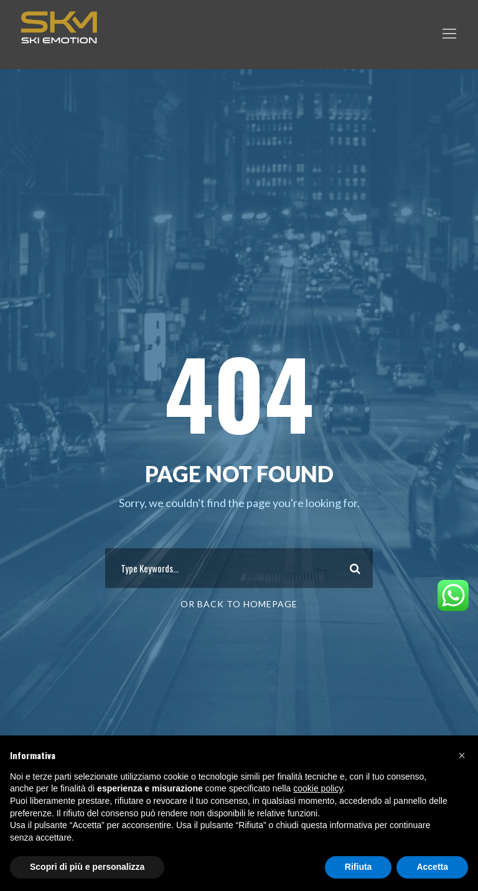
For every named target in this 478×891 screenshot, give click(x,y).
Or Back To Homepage (239, 604)
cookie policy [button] (317, 788)
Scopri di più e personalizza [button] (87, 867)
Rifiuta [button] (358, 867)
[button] (462, 755)
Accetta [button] (432, 867)
